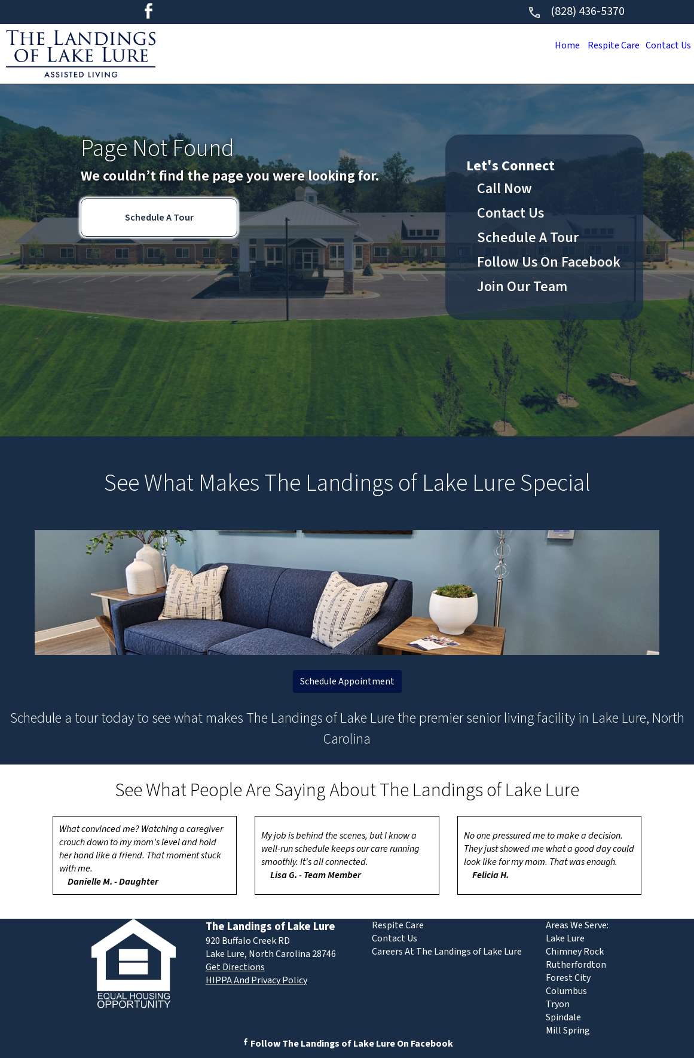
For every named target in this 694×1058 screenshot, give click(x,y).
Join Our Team (522, 286)
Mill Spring (568, 1030)
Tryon (558, 1004)
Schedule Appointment (347, 681)
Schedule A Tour (159, 217)
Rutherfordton (576, 964)
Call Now (504, 188)
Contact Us (666, 45)
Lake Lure (565, 938)
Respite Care (607, 45)
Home (557, 45)
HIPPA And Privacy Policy (256, 980)
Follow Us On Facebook (548, 262)
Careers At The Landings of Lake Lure (447, 951)
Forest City (568, 977)
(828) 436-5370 (576, 11)
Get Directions (235, 967)
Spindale (563, 1017)
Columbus (566, 991)
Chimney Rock (575, 951)
